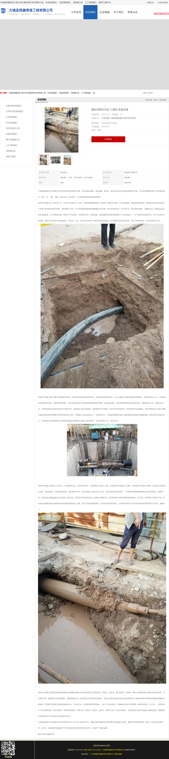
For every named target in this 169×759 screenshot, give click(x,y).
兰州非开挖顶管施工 (15, 111)
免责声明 (102, 754)
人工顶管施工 (12, 145)
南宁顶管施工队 (13, 140)
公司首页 (76, 12)
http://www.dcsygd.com (46, 734)
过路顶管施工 (12, 134)
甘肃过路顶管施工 (14, 106)
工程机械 (105, 118)
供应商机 (90, 12)
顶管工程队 (11, 157)
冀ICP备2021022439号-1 (93, 750)
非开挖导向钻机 (129, 118)
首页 (155, 100)
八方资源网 (94, 754)
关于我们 (119, 12)
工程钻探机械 (116, 118)
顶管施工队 (11, 151)
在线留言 (108, 139)
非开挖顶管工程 (13, 128)
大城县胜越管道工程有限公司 (113, 750)
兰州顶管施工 (12, 117)
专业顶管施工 (12, 123)
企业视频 (104, 12)
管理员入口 (110, 754)
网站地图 (118, 754)
